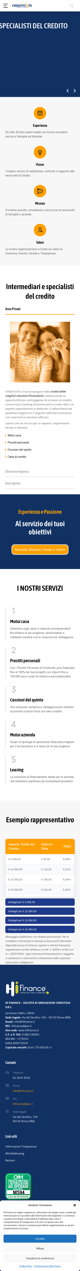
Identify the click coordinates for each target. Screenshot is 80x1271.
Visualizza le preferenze (40, 1258)
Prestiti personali (18, 442)
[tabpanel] (40, 390)
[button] (74, 1205)
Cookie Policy (25, 1266)
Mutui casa (14, 435)
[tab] (40, 310)
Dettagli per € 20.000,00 (22, 929)
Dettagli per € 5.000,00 (21, 902)
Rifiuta (40, 1248)
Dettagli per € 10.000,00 (22, 911)
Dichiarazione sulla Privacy (47, 1266)
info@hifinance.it (23, 1091)
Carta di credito (17, 456)
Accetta (40, 1238)
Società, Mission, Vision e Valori (40, 549)
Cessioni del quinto (20, 449)
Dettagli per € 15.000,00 (22, 920)
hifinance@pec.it (23, 1104)
